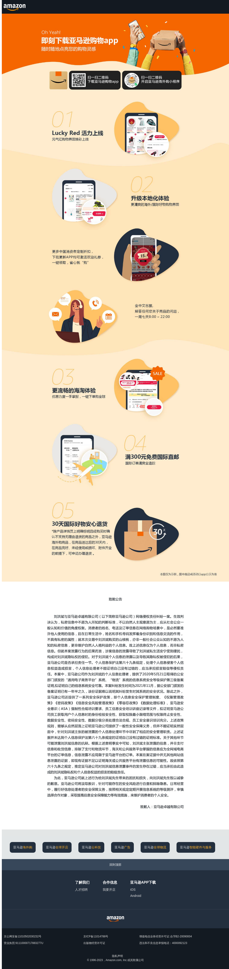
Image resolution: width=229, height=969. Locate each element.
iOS (132, 889)
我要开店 (109, 889)
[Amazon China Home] (115, 918)
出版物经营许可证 (94, 943)
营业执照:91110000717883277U (23, 943)
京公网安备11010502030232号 (22, 936)
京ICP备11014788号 (95, 936)
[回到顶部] (115, 864)
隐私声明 (117, 956)
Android (135, 896)
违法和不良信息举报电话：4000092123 (163, 943)
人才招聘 (81, 889)
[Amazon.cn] (15, 7)
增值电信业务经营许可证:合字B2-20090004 (165, 936)
